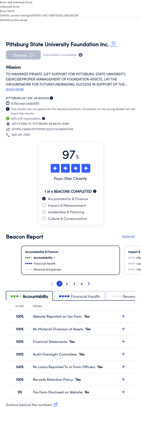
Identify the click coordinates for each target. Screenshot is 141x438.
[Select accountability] (70, 257)
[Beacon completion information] (94, 191)
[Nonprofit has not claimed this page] (8, 103)
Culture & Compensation (64, 218)
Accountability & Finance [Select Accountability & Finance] (41, 252)
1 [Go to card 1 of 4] (59, 283)
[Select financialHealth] (70, 263)
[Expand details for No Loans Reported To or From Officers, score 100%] (123, 366)
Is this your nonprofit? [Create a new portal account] (25, 103)
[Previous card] (52, 284)
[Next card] (89, 284)
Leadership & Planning (63, 212)
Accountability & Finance (65, 198)
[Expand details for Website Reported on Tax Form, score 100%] (123, 316)
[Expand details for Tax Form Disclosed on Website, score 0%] (123, 392)
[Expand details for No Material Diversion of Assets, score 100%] (123, 329)
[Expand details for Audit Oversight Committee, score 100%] (123, 354)
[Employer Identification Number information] (51, 98)
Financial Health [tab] (79, 296)
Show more (15, 89)
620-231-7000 (21, 134)
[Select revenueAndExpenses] (70, 269)
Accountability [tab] (29, 296)
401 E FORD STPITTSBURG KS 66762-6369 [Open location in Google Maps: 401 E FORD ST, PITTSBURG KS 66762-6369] (40, 123)
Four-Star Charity (70, 178)
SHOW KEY (128, 236)
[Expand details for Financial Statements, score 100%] (123, 341)
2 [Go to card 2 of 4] (67, 283)
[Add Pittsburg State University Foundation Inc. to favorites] (113, 44)
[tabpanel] (70, 351)
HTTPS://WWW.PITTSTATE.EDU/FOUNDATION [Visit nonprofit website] (42, 129)
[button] (23, 54)
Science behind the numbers (32, 404)
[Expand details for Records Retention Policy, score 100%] (123, 379)
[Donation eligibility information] (81, 55)
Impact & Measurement (64, 205)
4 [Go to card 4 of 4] (81, 283)
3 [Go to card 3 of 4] (74, 283)
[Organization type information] (43, 118)
